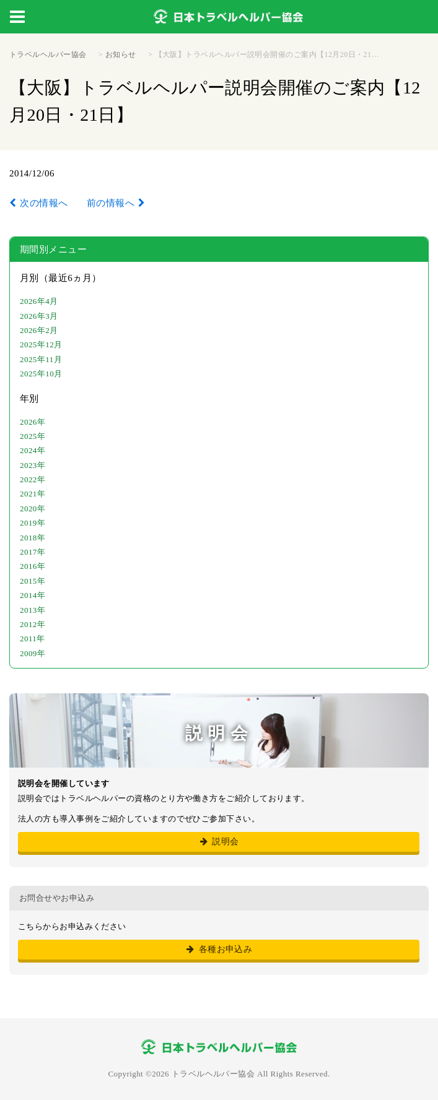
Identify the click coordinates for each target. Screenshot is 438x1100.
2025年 (32, 436)
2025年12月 (41, 344)
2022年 (32, 479)
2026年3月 (39, 316)
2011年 (32, 638)
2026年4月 (39, 301)
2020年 (32, 508)
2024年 (32, 450)
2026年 (32, 422)
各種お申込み (219, 949)
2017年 (32, 551)
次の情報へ (44, 203)
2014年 (32, 595)
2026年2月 (39, 330)
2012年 (32, 624)
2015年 (32, 581)
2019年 (32, 522)
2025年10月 (41, 373)
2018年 (32, 537)
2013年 (32, 610)
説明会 (218, 841)
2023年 (32, 465)
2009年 (32, 653)
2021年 (32, 493)
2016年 (32, 566)
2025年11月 (41, 359)
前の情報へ (110, 203)
